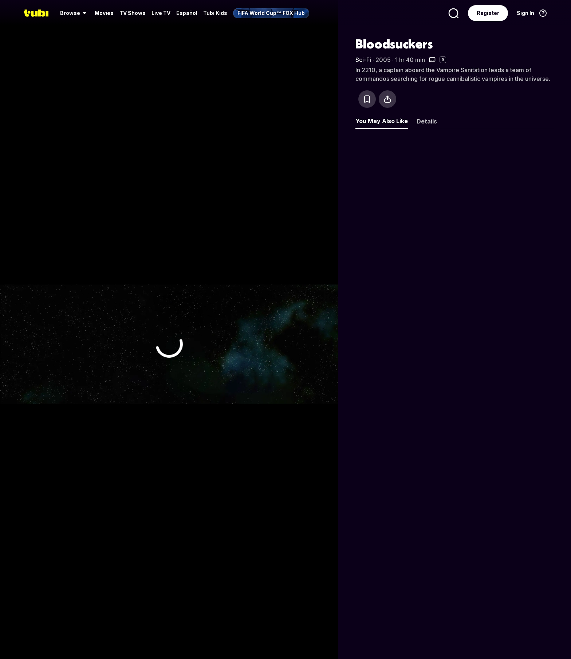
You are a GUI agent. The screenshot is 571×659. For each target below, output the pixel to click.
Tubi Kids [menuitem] (215, 13)
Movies (104, 13)
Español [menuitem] (186, 13)
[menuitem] (74, 13)
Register (488, 13)
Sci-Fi (363, 59)
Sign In (525, 13)
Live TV (160, 13)
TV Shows (132, 13)
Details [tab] (427, 121)
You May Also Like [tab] (381, 121)
